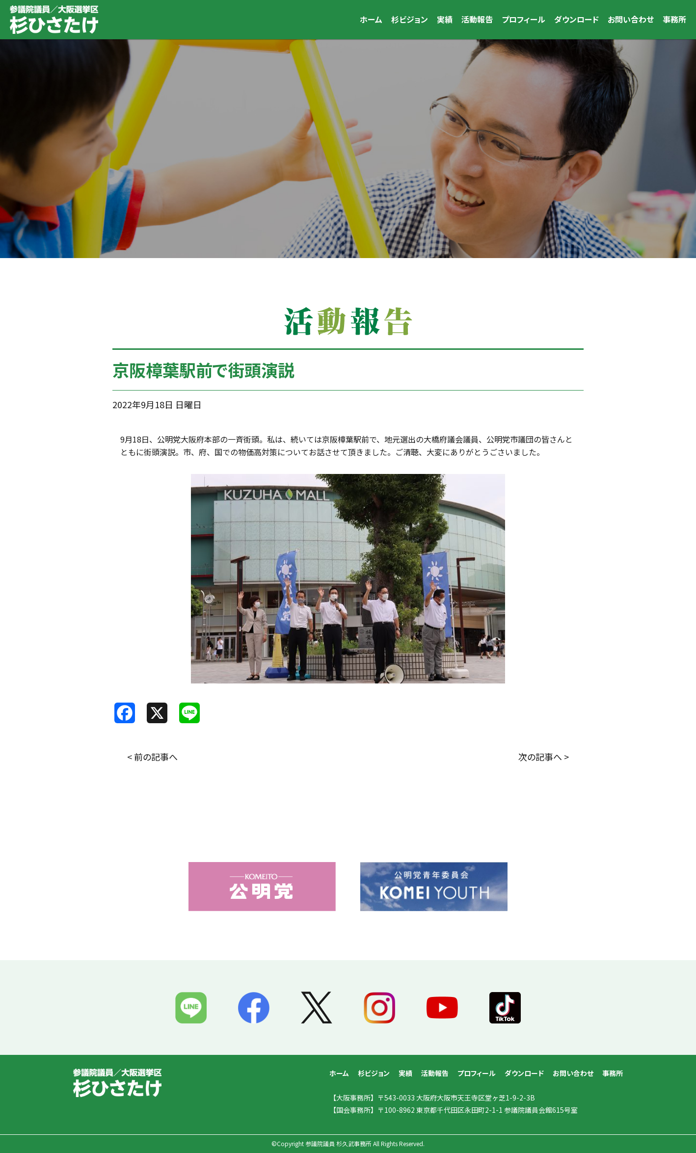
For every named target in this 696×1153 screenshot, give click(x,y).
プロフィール (523, 19)
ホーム (371, 19)
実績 (445, 19)
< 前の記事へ (152, 756)
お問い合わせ (631, 19)
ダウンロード (576, 19)
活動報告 (477, 19)
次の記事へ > (543, 756)
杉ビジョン (409, 19)
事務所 (674, 19)
